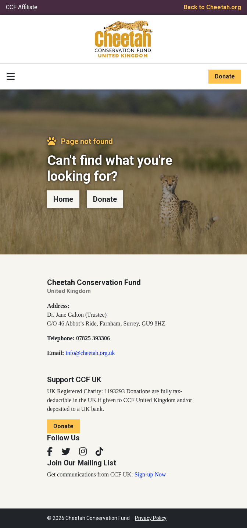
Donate (225, 76)
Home (63, 199)
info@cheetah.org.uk (90, 353)
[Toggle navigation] (10, 76)
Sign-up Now (150, 474)
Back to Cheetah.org (212, 7)
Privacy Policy (151, 518)
